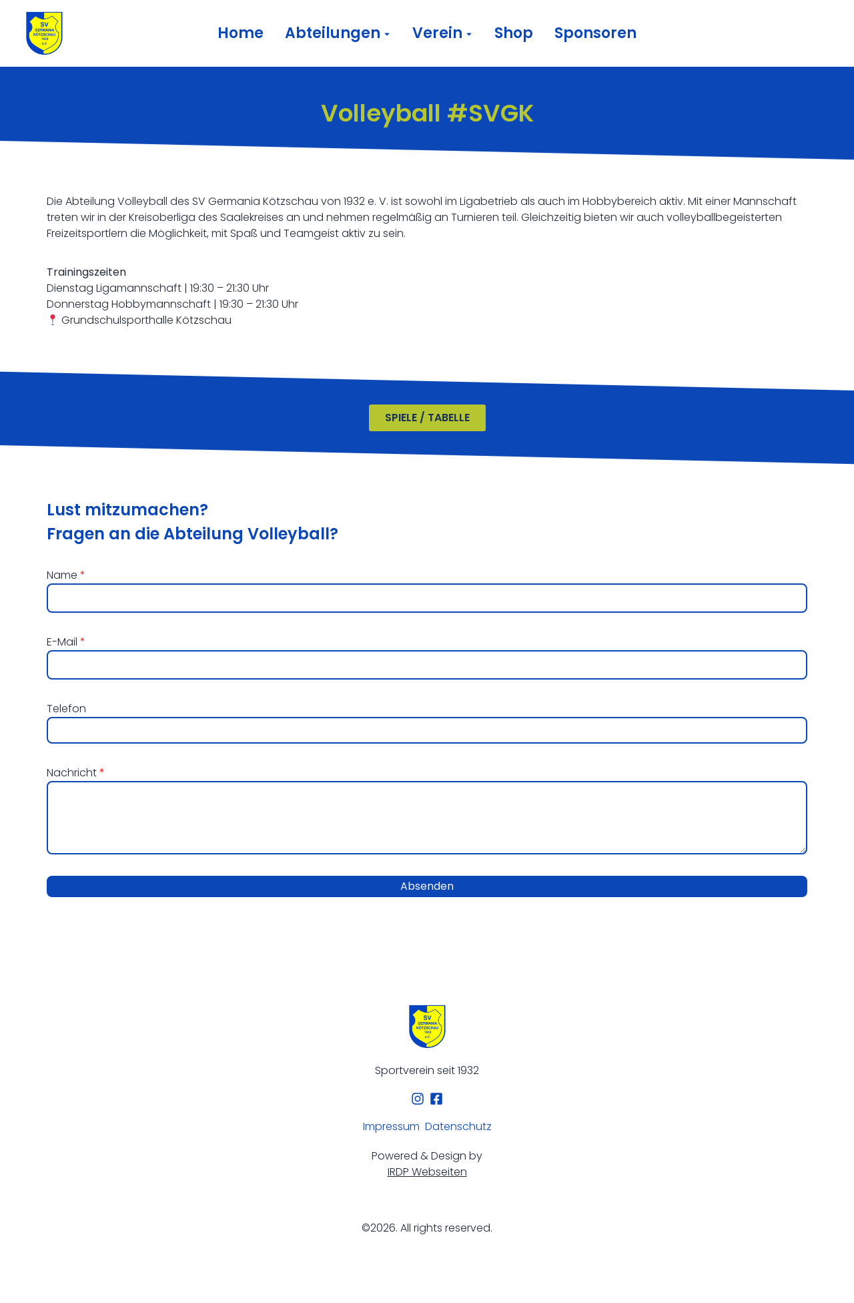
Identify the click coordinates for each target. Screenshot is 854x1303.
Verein (437, 33)
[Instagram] (417, 1098)
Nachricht (73, 772)
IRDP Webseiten (427, 1172)
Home (241, 33)
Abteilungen (332, 33)
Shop (513, 33)
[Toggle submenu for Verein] (467, 33)
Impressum (391, 1126)
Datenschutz (458, 1126)
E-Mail (63, 641)
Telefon (66, 708)
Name (63, 575)
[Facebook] (436, 1098)
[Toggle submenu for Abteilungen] (385, 33)
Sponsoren (595, 33)
